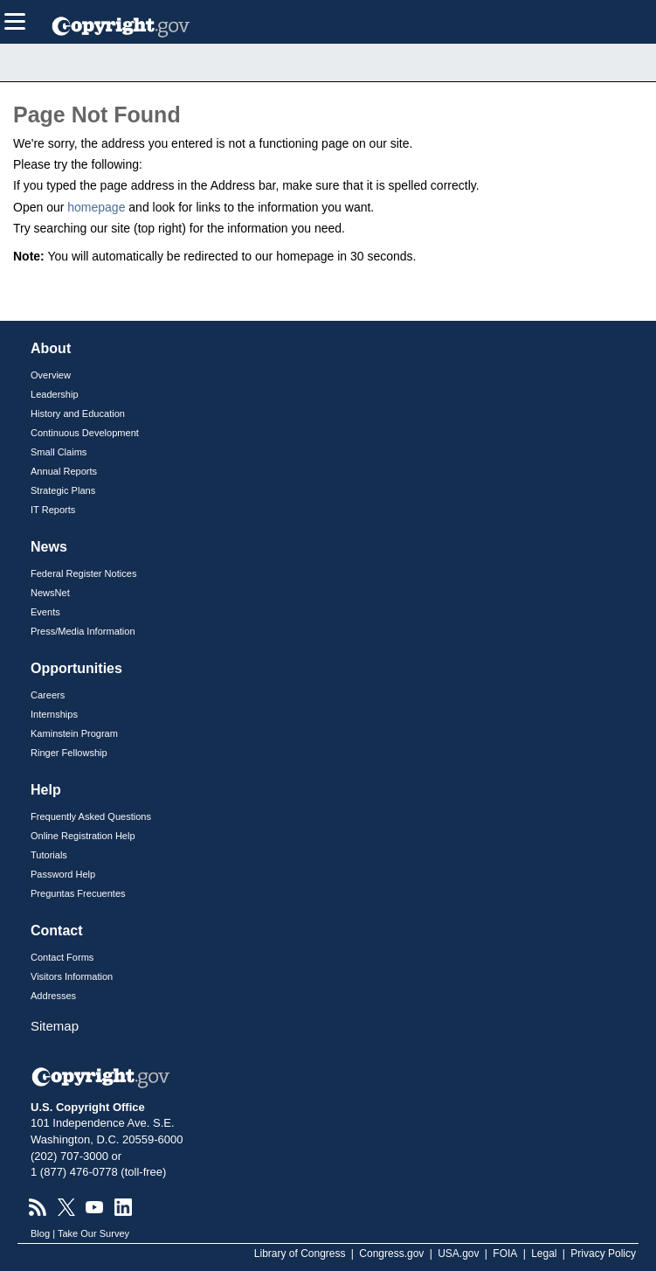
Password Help (63, 874)
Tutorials (49, 855)
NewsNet (50, 592)
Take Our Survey (93, 1233)
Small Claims (58, 452)
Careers (48, 695)
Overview (51, 375)
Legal (543, 1253)
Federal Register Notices (83, 573)
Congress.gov (391, 1253)
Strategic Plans (63, 490)
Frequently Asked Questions (91, 816)
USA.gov (458, 1253)
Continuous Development (85, 432)
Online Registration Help (83, 835)
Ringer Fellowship (69, 752)
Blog (40, 1233)
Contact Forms (62, 957)
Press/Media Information (83, 631)
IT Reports (53, 509)
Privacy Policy (603, 1253)
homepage (96, 207)
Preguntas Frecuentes (78, 893)
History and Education (78, 413)
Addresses (53, 995)
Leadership (55, 394)
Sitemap (55, 1025)
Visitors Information (72, 976)
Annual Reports (64, 471)
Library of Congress (300, 1253)
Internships (54, 714)
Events (45, 612)
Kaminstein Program (74, 733)
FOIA (505, 1253)
